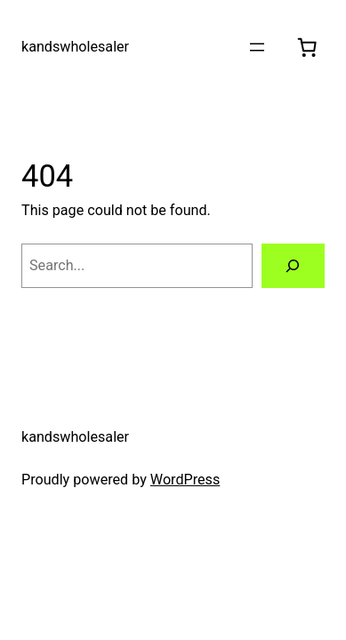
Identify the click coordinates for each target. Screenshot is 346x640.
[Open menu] (257, 47)
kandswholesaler (75, 46)
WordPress (185, 479)
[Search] (293, 266)
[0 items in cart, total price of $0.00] (307, 47)
